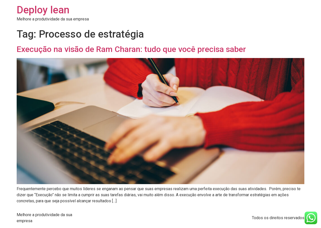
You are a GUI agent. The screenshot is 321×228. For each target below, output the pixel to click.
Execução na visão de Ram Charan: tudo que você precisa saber (131, 49)
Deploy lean (43, 10)
